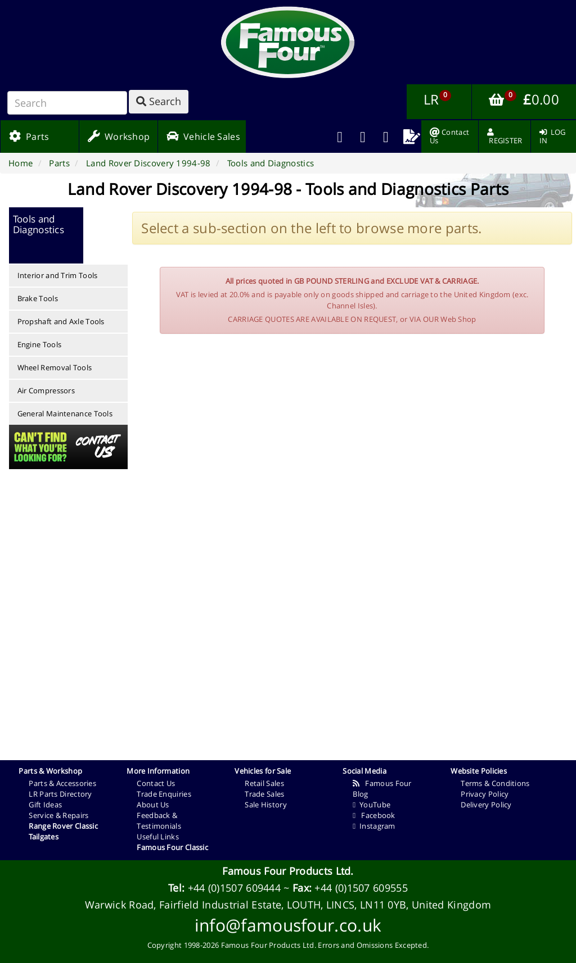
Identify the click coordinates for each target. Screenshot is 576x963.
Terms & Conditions (495, 783)
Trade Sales (264, 794)
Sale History (266, 805)
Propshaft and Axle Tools (61, 321)
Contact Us (156, 783)
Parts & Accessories (62, 783)
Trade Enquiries (164, 794)
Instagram (374, 826)
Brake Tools (37, 298)
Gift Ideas (45, 805)
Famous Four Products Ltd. (288, 871)
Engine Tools (39, 344)
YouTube (371, 805)
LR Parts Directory (60, 794)
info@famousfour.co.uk (288, 925)
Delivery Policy (486, 805)
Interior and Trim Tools (57, 275)
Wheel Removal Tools (54, 367)
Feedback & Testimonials (159, 820)
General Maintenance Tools (65, 413)
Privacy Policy (484, 794)
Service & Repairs (58, 815)
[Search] (67, 103)
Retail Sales (264, 783)
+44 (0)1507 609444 (234, 887)
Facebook (374, 815)
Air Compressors (46, 390)
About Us (153, 805)
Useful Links (158, 837)
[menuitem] (363, 136)
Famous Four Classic (172, 847)
